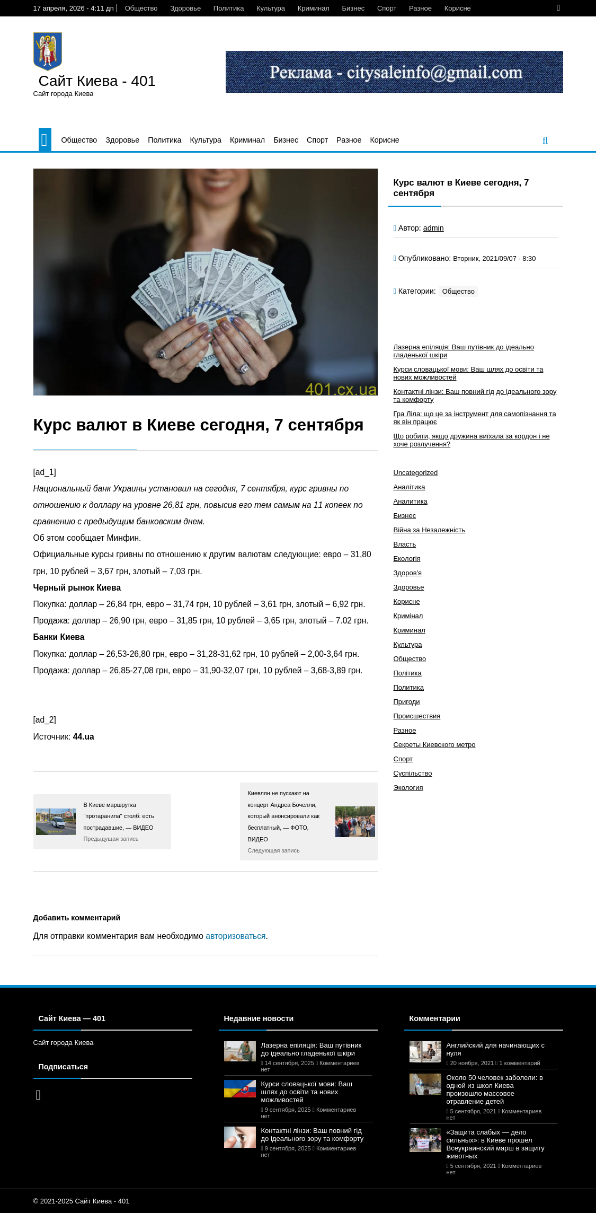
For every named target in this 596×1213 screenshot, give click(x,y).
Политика (229, 8)
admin (433, 228)
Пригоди (407, 702)
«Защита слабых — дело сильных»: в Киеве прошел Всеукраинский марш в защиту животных (496, 1144)
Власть (405, 544)
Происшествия (417, 716)
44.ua (83, 736)
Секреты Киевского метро (435, 745)
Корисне (457, 8)
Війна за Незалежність (430, 530)
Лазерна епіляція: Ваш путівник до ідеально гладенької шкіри (311, 1049)
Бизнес (353, 8)
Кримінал (408, 616)
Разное (420, 8)
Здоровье (185, 8)
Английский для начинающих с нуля (496, 1049)
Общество (141, 8)
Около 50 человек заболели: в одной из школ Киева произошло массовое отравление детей (495, 1089)
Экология (408, 788)
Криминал (314, 8)
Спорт (387, 8)
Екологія (407, 558)
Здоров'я (408, 573)
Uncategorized (416, 473)
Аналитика (411, 501)
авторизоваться (235, 935)
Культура (270, 8)
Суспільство (413, 773)
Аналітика (409, 487)
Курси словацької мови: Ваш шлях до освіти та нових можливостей (306, 1092)
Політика (408, 673)
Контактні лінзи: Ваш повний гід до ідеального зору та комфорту (312, 1134)
